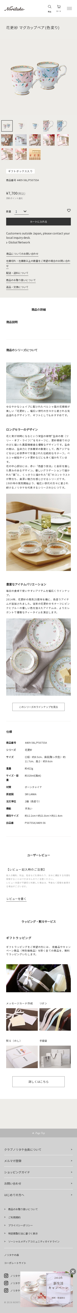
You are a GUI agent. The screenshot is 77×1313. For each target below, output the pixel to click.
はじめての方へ (14, 1195)
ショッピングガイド (17, 1172)
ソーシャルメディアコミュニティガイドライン (34, 1241)
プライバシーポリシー (20, 1225)
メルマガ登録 (12, 1161)
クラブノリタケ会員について (22, 1149)
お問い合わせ (12, 1183)
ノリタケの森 (11, 1255)
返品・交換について (17, 287)
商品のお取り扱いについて (21, 280)
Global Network (19, 242)
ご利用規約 (14, 1217)
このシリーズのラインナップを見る (38, 707)
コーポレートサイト (15, 1263)
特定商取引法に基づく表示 (23, 1233)
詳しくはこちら (39, 1082)
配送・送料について (17, 273)
